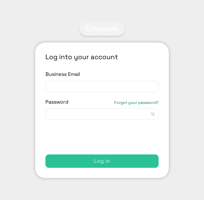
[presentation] (87, 137)
